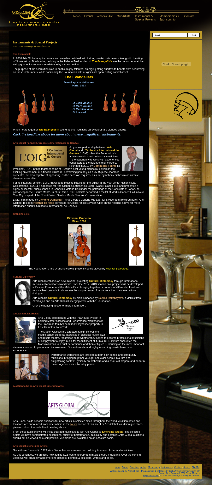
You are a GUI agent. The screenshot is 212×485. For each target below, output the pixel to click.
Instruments (166, 467)
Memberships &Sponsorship (169, 17)
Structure (134, 467)
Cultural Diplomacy (24, 276)
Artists (143, 467)
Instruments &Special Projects (145, 17)
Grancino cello (21, 214)
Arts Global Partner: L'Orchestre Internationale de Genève (46, 143)
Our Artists (123, 16)
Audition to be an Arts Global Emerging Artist (38, 386)
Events (88, 16)
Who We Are (105, 16)
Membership (154, 467)
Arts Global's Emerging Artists (30, 446)
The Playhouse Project (26, 313)
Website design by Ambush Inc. (125, 471)
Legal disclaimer (151, 475)
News (77, 16)
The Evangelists (22, 54)
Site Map (196, 467)
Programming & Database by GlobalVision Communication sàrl (170, 471)
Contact (189, 16)
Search (186, 467)
